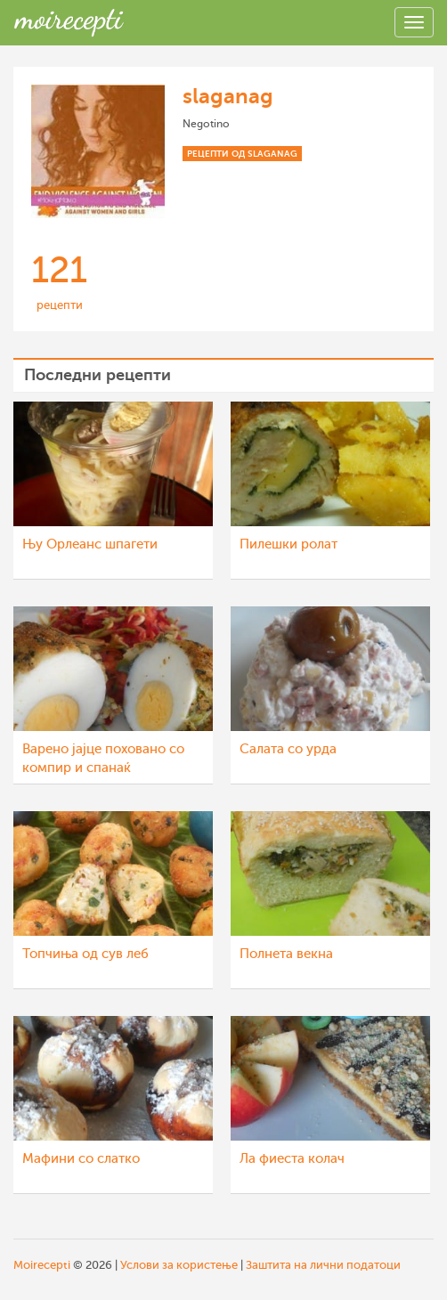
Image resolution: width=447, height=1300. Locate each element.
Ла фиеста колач (292, 1158)
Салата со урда (288, 749)
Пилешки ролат (288, 544)
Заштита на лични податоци (323, 1265)
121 (59, 270)
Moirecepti (41, 1265)
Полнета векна (286, 954)
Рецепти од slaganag (242, 153)
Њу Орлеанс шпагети (90, 544)
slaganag (228, 96)
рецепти (60, 305)
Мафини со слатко (81, 1158)
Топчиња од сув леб (85, 954)
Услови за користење (179, 1265)
